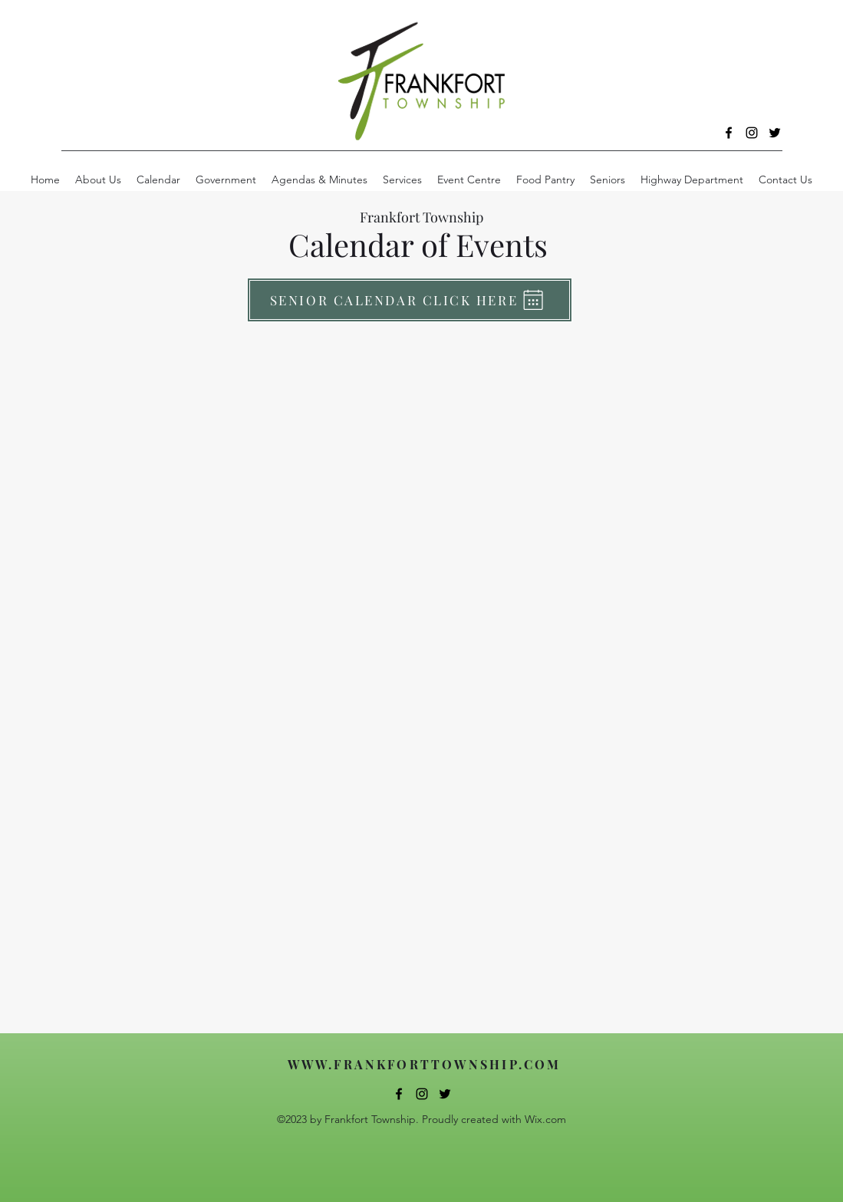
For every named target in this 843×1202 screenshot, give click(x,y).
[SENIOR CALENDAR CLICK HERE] (409, 300)
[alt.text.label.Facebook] (728, 132)
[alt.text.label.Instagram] (751, 132)
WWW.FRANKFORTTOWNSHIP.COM (424, 1064)
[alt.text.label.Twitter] (774, 132)
